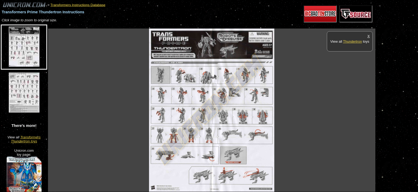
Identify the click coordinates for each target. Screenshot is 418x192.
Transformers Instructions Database (77, 5)
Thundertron (352, 41)
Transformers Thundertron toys (26, 139)
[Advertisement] (145, 26)
